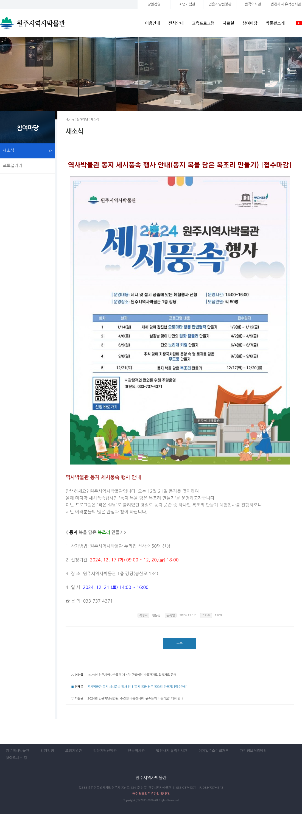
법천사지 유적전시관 (171, 751)
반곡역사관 (253, 4)
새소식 (8, 150)
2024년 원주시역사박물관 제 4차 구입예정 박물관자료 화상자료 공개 (132, 674)
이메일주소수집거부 (213, 751)
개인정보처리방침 (253, 751)
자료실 (228, 23)
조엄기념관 (187, 4)
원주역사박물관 (17, 751)
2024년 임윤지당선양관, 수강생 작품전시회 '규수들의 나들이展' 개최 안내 (135, 698)
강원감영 (154, 4)
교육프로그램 (203, 23)
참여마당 (250, 23)
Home (70, 119)
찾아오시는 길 (16, 758)
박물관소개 (275, 23)
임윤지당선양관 (219, 4)
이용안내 (152, 23)
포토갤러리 (12, 165)
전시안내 (175, 23)
